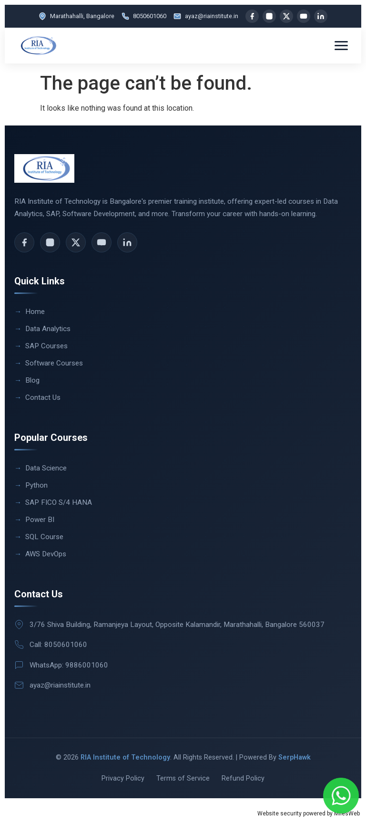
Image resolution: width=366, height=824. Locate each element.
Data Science (46, 468)
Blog (32, 380)
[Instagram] (269, 16)
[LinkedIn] (320, 16)
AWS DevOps (45, 554)
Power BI (39, 519)
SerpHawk (294, 757)
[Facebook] (252, 16)
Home (35, 311)
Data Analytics (48, 328)
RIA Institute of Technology (125, 757)
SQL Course (44, 536)
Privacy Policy (123, 778)
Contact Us (43, 397)
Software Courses (54, 363)
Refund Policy (243, 778)
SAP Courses (46, 346)
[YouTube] (303, 16)
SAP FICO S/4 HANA (58, 502)
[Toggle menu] (341, 45)
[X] (286, 16)
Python (36, 485)
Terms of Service (183, 778)
